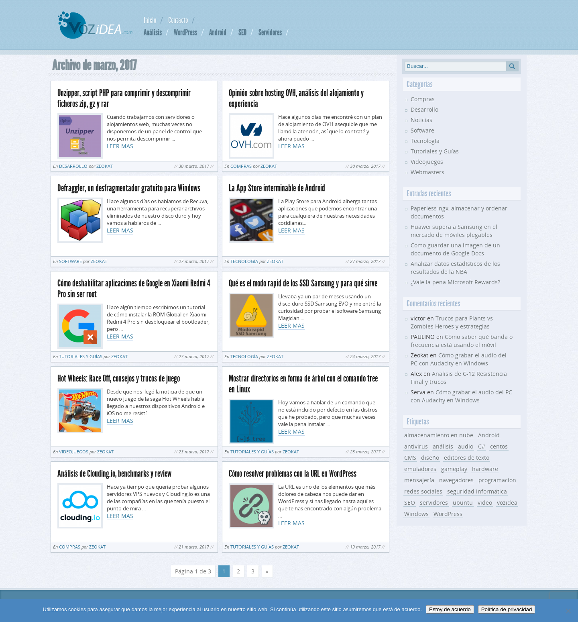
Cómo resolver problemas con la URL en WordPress (292, 473)
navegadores (456, 480)
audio (465, 446)
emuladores (420, 469)
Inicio (150, 20)
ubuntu (463, 502)
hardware (485, 469)
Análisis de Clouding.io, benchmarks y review (114, 473)
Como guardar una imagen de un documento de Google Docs (455, 249)
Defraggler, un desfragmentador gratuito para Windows (128, 188)
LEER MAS (120, 146)
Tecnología (244, 261)
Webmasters (427, 172)
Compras (241, 166)
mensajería (419, 480)
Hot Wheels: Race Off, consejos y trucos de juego (118, 378)
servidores (434, 502)
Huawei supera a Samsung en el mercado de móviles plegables (454, 231)
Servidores (270, 32)
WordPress (185, 32)
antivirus (416, 446)
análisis (443, 446)
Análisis (153, 32)
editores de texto (466, 457)
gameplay (454, 469)
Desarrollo (73, 166)
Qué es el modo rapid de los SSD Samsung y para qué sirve (303, 283)
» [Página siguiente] (267, 571)
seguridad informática (477, 491)
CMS (410, 457)
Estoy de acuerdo (450, 609)
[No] (568, 611)
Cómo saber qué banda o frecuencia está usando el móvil (462, 341)
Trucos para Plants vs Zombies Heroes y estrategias (452, 322)
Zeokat (104, 166)
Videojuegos (73, 452)
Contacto (178, 20)
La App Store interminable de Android (277, 188)
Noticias (421, 120)
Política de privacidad (506, 609)
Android (217, 32)
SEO (242, 32)
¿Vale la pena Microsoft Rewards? (455, 282)
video (485, 502)
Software (70, 261)
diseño (430, 457)
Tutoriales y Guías (80, 356)
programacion (497, 480)
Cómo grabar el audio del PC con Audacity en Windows (459, 359)
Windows (416, 514)
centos (499, 446)
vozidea (507, 502)
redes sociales (423, 491)
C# (481, 446)
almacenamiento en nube (438, 435)
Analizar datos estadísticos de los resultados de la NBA (455, 267)
